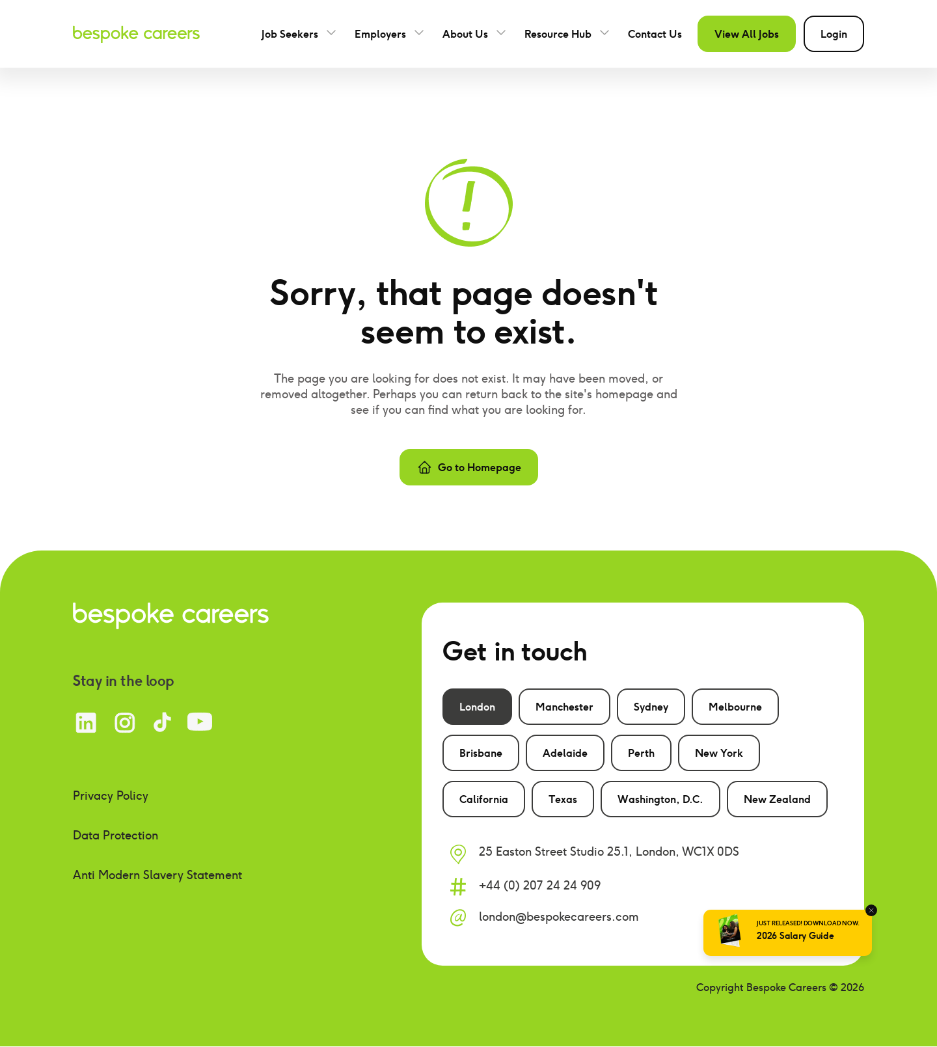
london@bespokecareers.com (559, 916)
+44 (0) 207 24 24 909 (540, 885)
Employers (380, 34)
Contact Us (655, 34)
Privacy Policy (110, 795)
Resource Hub (557, 34)
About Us (465, 34)
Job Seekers (290, 34)
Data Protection (115, 835)
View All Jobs (746, 34)
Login (834, 34)
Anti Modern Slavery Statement (157, 874)
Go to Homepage (468, 467)
